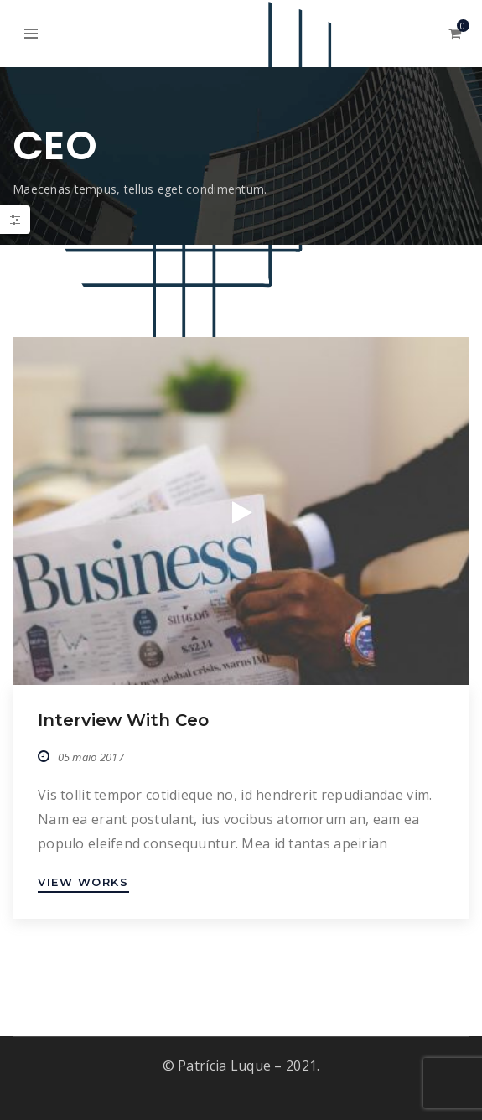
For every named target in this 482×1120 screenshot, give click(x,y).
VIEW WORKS (83, 882)
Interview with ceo (123, 720)
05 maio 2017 (91, 757)
